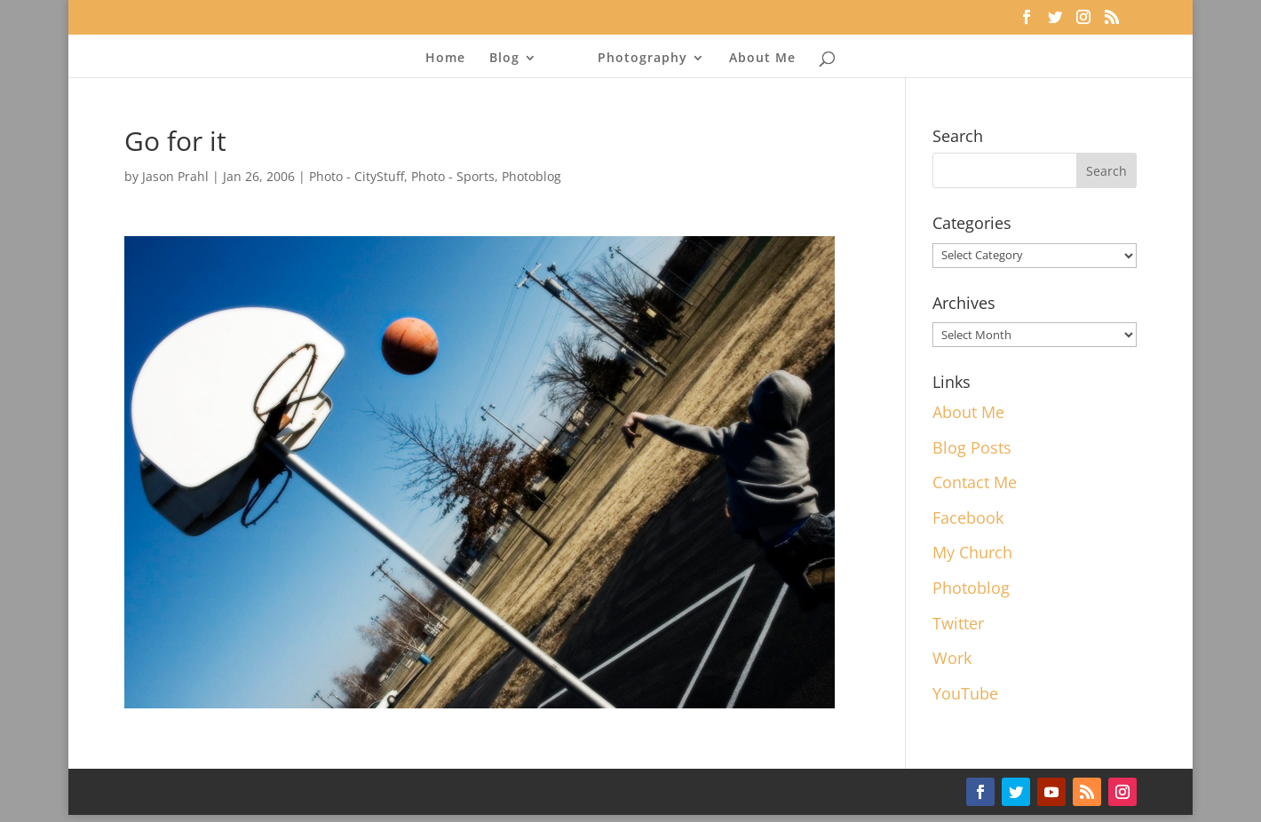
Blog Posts (971, 447)
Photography (642, 58)
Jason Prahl (175, 176)
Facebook (967, 517)
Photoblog (531, 176)
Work (952, 657)
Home (445, 58)
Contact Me (974, 482)
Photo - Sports (453, 176)
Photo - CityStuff (356, 176)
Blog (504, 58)
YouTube (965, 693)
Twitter (958, 623)
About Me (762, 58)
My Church (972, 552)
